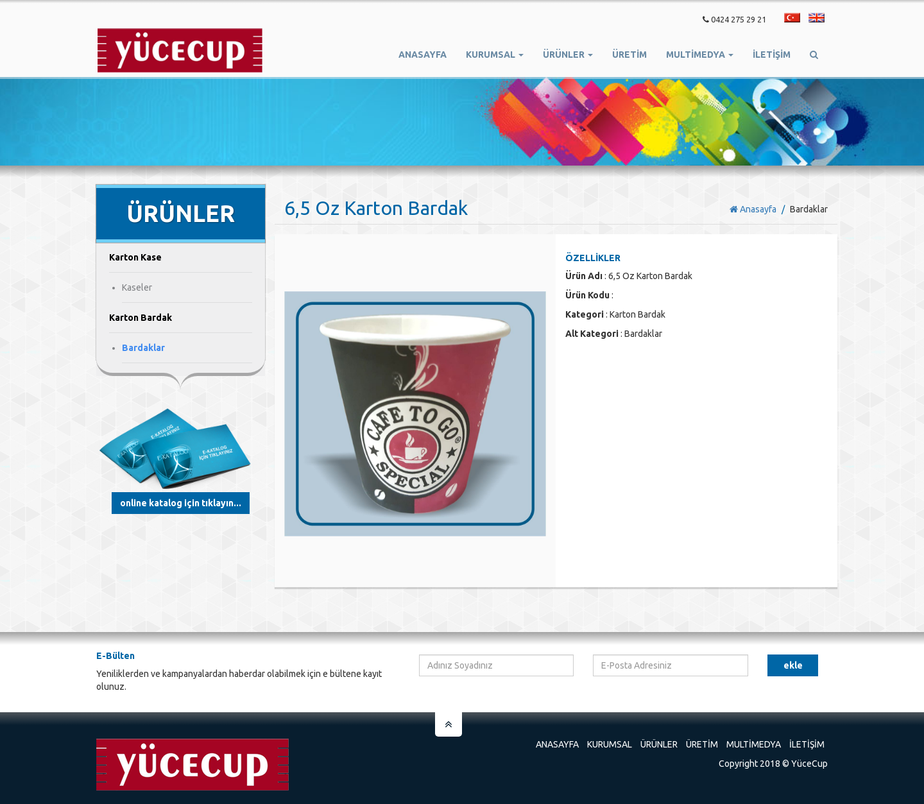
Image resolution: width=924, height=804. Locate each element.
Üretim (702, 744)
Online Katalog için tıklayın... (180, 503)
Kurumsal (609, 744)
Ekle (793, 665)
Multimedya (753, 744)
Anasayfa (422, 54)
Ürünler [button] (568, 54)
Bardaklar (143, 348)
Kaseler (137, 287)
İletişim (772, 54)
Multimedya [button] (699, 54)
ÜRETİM (629, 54)
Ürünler (659, 744)
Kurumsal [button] (495, 54)
